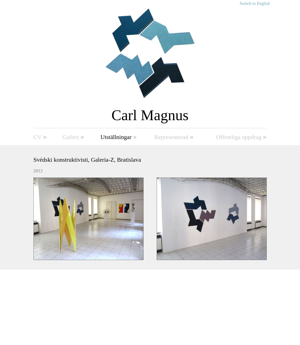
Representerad (174, 136)
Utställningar (118, 136)
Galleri (73, 136)
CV (40, 136)
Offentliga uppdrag (241, 136)
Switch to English (255, 3)
